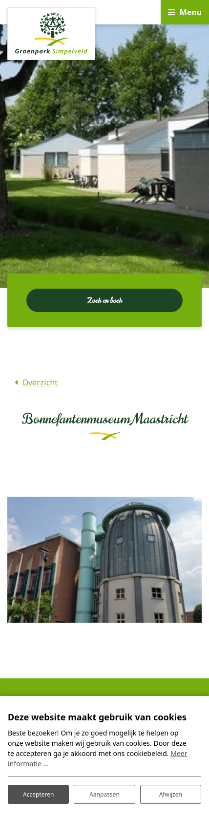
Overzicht (40, 382)
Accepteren (38, 794)
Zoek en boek (104, 300)
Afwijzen (170, 794)
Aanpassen (104, 794)
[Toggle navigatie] (185, 12)
